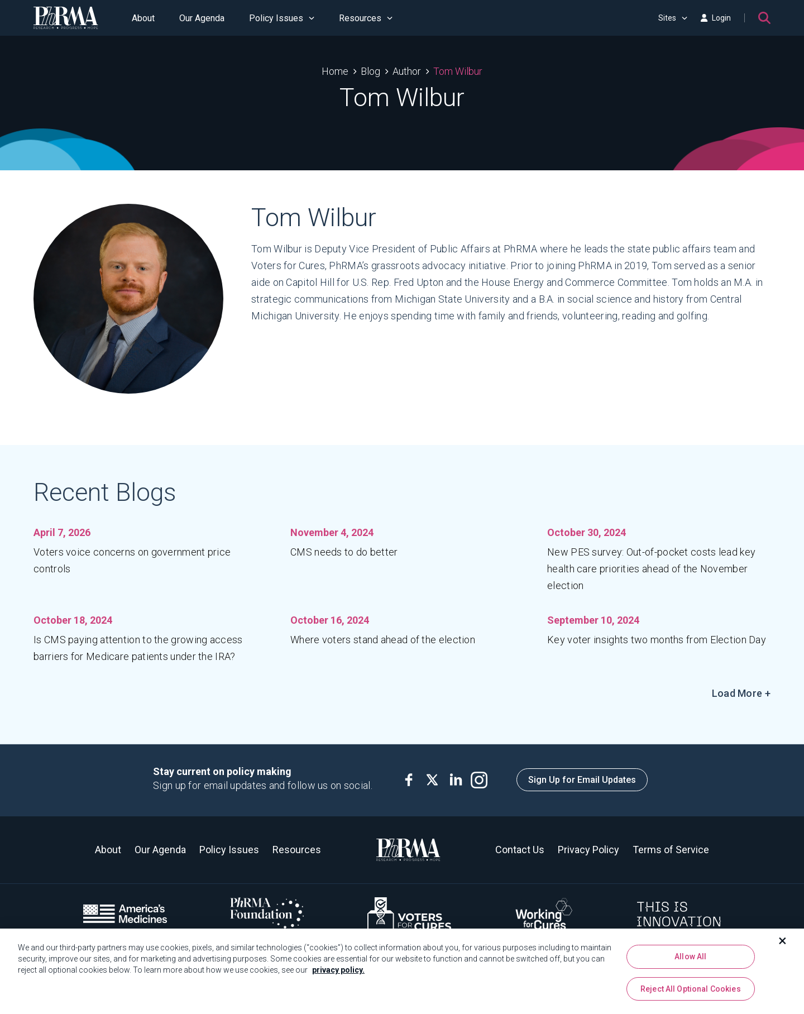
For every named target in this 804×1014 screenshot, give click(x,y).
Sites (672, 17)
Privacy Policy (588, 849)
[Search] (764, 18)
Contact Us (519, 849)
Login (716, 17)
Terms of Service (671, 849)
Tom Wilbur (457, 71)
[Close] (783, 947)
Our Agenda (201, 18)
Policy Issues (281, 18)
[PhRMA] (66, 18)
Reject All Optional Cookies (690, 994)
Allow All (690, 962)
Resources (366, 18)
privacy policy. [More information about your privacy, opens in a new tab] (338, 976)
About (143, 18)
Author (407, 71)
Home (335, 71)
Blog (370, 71)
